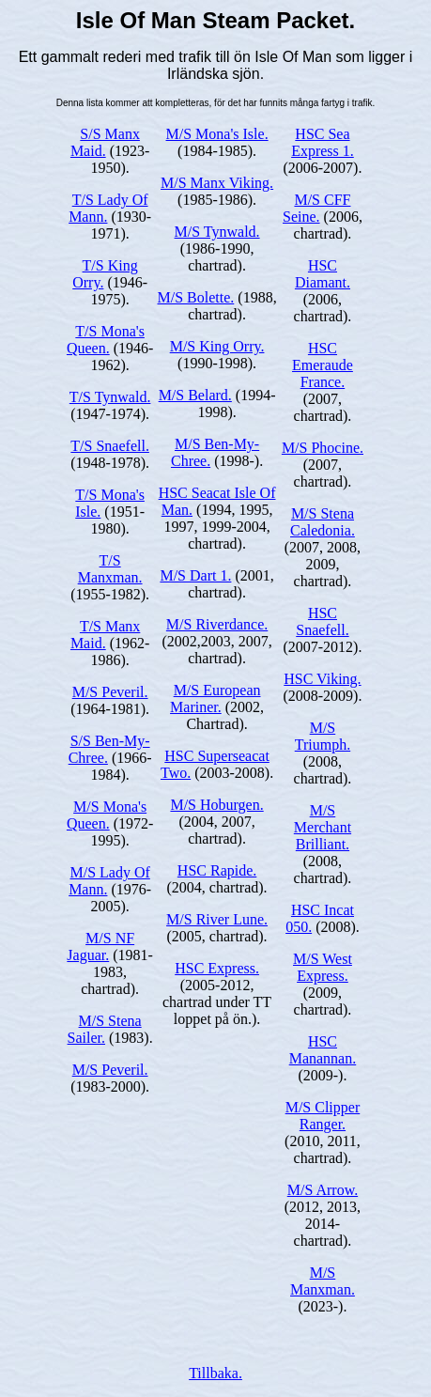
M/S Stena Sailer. (105, 1029)
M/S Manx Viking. (217, 183)
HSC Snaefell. (322, 621)
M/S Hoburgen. (216, 805)
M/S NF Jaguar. (100, 946)
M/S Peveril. (110, 692)
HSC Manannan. (323, 1049)
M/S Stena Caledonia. (322, 521)
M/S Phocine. (322, 448)
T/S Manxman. (110, 568)
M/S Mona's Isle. (217, 134)
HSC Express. (217, 968)
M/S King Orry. (217, 346)
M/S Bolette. (196, 297)
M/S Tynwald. (217, 232)
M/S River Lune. (217, 919)
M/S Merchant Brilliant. (322, 827)
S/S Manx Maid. (105, 142)
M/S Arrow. (322, 1190)
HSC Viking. (322, 679)
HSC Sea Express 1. (322, 142)
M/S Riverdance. (217, 624)
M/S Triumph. (322, 736)
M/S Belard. (195, 395)
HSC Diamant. (322, 273)
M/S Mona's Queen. (106, 815)
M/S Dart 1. (195, 575)
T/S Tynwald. (110, 397)
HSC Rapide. (216, 870)
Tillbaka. (215, 1373)
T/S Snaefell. (109, 446)
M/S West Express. (322, 967)
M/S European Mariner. (215, 698)
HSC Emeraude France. (322, 365)
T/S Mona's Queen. (106, 339)
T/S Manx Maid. (105, 634)
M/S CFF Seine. (316, 208)
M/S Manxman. (322, 1281)
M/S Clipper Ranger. (323, 1115)
